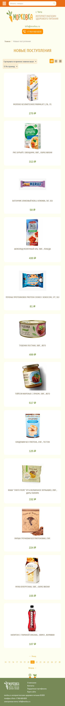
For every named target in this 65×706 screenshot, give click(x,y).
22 (36, 662)
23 (40, 662)
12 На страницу (10, 66)
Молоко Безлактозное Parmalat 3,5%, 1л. (32, 104)
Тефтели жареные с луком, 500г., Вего (32, 393)
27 (56, 662)
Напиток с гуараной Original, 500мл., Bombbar (33, 634)
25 (48, 662)
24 (44, 662)
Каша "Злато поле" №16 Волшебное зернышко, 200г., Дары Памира (32, 491)
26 (52, 662)
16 (13, 662)
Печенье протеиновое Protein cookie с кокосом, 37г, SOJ (32, 297)
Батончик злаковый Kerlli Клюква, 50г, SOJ (32, 200)
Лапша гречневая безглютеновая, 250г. (32, 538)
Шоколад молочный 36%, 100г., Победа (32, 248)
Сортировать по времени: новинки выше (20, 61)
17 (17, 662)
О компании (31, 682)
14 (5, 662)
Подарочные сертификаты (37, 688)
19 (24, 662)
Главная (7, 41)
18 (21, 662)
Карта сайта (31, 691)
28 (59, 662)
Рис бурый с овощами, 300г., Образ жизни (32, 152)
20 (28, 662)
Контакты (30, 685)
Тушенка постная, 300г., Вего (32, 345)
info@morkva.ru (32, 26)
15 (9, 662)
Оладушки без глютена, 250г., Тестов (32, 442)
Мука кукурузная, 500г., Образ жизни (32, 586)
